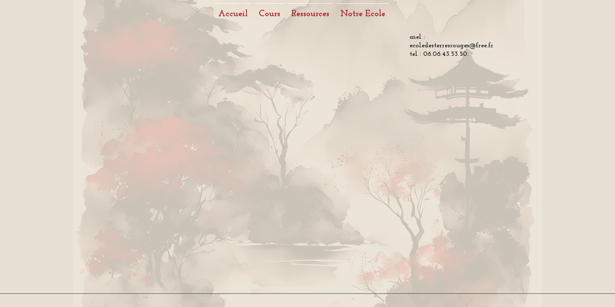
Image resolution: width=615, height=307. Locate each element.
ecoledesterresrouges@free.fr (451, 45)
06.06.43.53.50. (446, 54)
